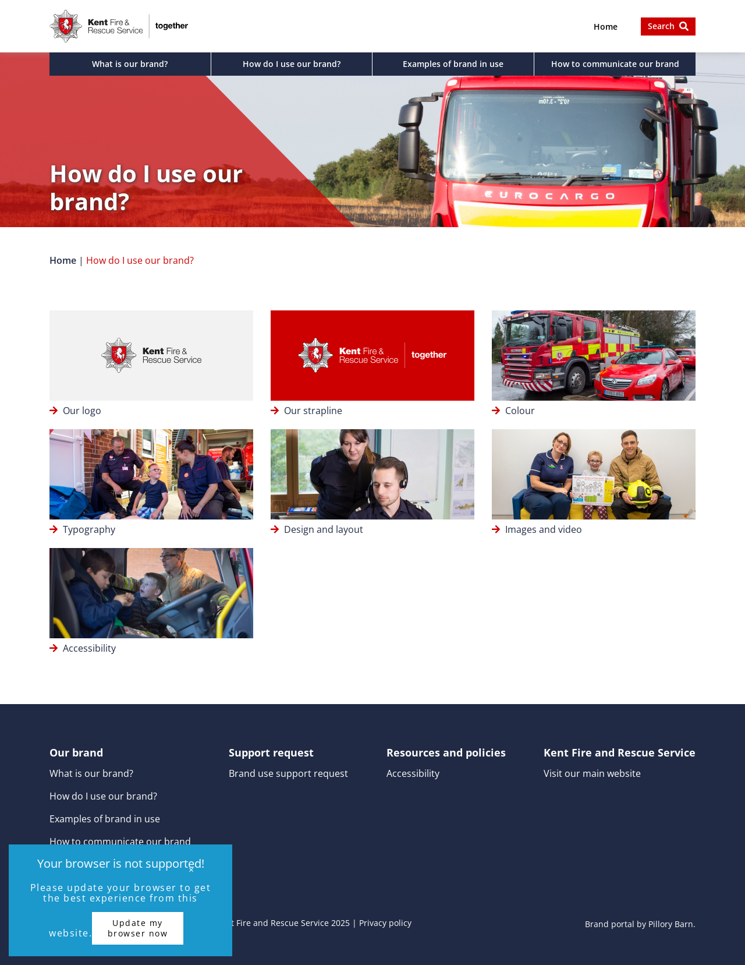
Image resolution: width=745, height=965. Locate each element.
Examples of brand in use (453, 63)
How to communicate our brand (615, 63)
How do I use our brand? (291, 63)
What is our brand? (130, 63)
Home (606, 26)
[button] (668, 26)
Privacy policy (385, 922)
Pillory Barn (670, 923)
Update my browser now (138, 928)
